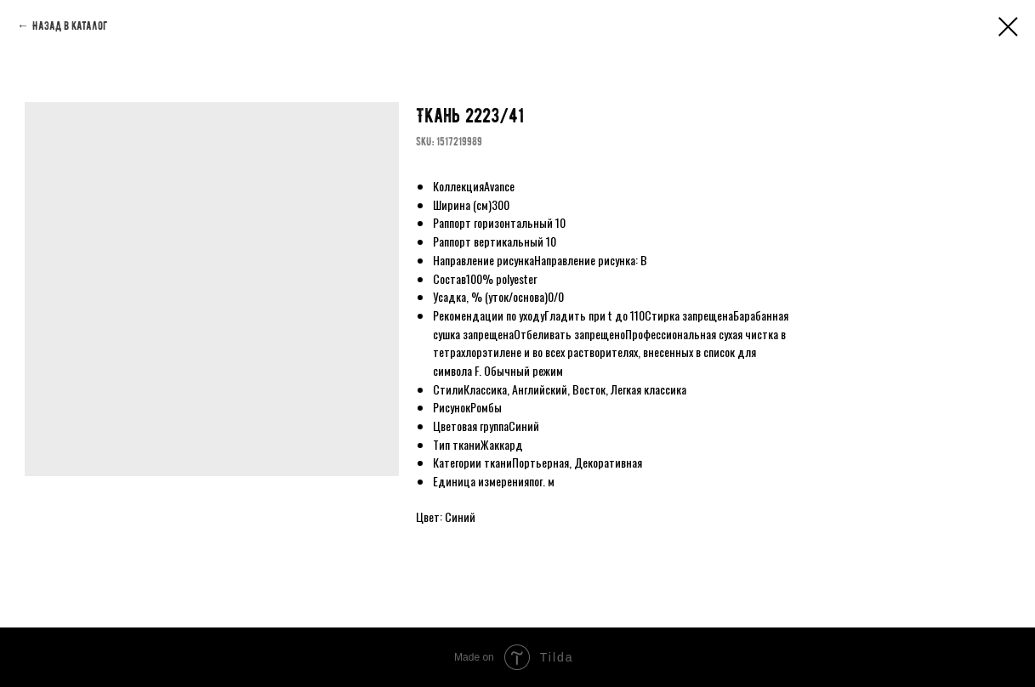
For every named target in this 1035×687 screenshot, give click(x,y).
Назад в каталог (69, 26)
